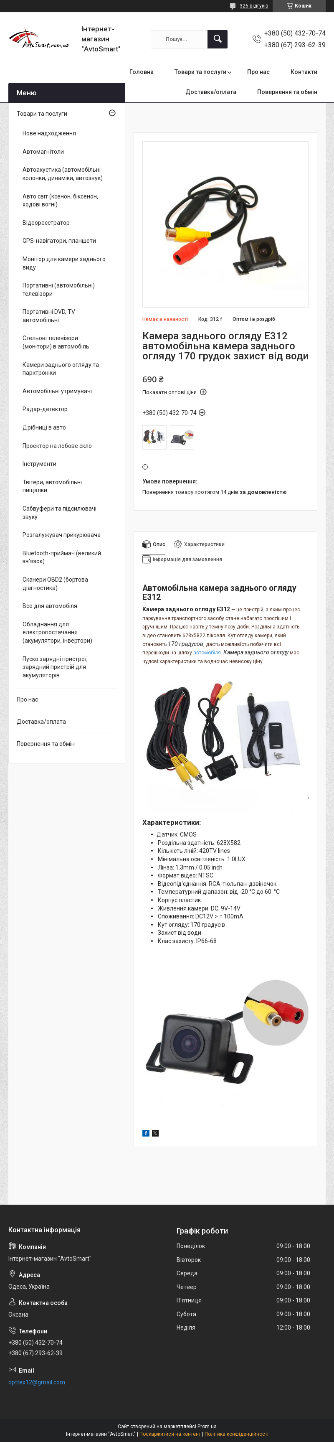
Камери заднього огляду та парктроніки (61, 368)
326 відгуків (254, 6)
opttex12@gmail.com (36, 1382)
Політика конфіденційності (236, 1434)
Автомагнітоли (43, 151)
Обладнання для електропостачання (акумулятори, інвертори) (57, 632)
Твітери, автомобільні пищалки (52, 486)
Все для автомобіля (50, 606)
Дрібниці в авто (44, 427)
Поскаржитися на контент (170, 1434)
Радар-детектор (45, 409)
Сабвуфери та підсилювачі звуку (59, 512)
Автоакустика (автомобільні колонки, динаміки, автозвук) (63, 173)
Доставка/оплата (210, 92)
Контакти (304, 72)
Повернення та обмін (287, 92)
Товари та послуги (200, 72)
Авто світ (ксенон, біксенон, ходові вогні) (60, 200)
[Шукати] (217, 39)
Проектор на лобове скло (57, 446)
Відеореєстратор (46, 222)
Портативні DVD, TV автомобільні (49, 315)
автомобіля (207, 653)
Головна (141, 72)
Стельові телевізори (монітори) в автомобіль (56, 342)
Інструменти (39, 463)
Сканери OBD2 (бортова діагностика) (55, 583)
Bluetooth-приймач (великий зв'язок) (62, 557)
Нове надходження (49, 133)
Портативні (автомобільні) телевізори (59, 289)
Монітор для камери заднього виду (64, 263)
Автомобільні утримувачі (57, 391)
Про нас (258, 72)
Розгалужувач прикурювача (62, 535)
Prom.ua (207, 1426)
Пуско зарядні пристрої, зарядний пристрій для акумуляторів (55, 667)
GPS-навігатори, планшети (59, 240)
